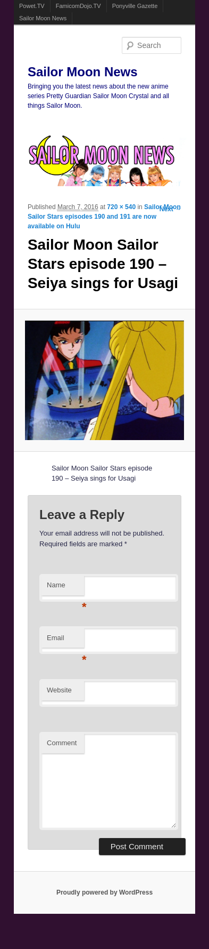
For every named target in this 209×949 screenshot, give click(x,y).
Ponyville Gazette (135, 6)
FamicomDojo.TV (78, 6)
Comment (62, 743)
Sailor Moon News (42, 18)
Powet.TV (32, 6)
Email (65, 641)
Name (65, 588)
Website (59, 690)
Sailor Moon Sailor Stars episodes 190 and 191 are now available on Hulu (104, 216)
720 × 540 (121, 207)
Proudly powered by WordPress (104, 892)
